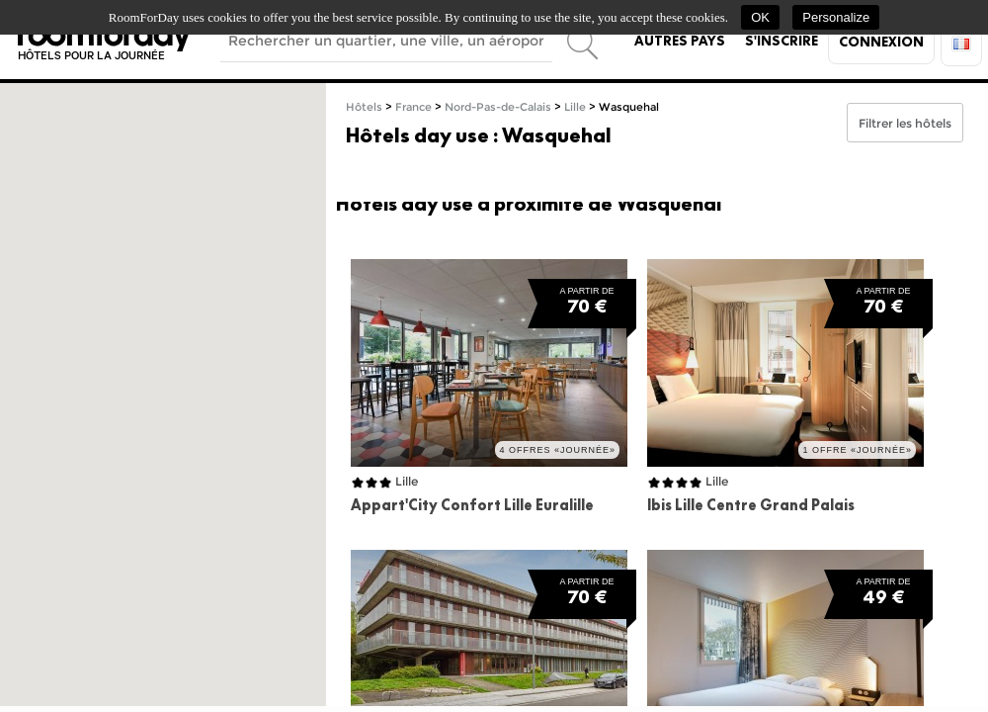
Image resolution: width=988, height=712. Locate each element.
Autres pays (679, 40)
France (413, 107)
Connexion (881, 41)
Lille (575, 107)
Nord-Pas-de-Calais (498, 107)
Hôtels (364, 107)
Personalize (835, 17)
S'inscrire (781, 40)
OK (760, 17)
